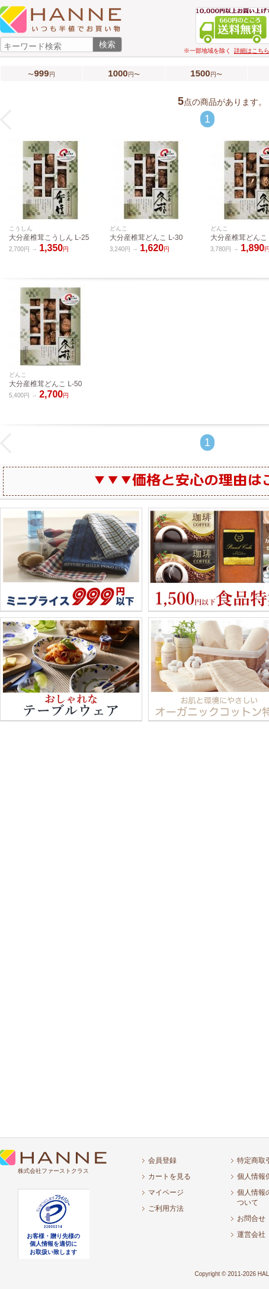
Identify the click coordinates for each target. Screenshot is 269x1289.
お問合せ (251, 1218)
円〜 (123, 73)
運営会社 (251, 1234)
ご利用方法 (166, 1208)
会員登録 (162, 1160)
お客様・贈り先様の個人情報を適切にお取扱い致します (53, 1244)
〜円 (41, 73)
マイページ (166, 1192)
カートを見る (169, 1176)
